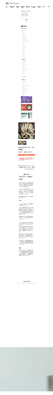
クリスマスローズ (25, 41)
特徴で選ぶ (17, 7)
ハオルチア (24, 61)
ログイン (49, 7)
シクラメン (24, 36)
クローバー (24, 37)
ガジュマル (24, 90)
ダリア (23, 53)
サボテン (23, 94)
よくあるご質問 (33, 7)
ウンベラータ (24, 82)
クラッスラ (24, 65)
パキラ (23, 83)
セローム (23, 92)
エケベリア (24, 63)
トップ (7, 7)
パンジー (23, 32)
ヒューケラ (24, 51)
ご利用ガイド (28, 7)
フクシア (23, 56)
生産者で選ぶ (23, 7)
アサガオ (23, 48)
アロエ (23, 72)
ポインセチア (24, 39)
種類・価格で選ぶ (12, 7)
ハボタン (23, 34)
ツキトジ (23, 73)
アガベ (23, 70)
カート (44, 7)
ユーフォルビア (25, 68)
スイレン (23, 49)
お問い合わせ (39, 7)
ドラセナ (23, 87)
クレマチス (24, 46)
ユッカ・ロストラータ (26, 85)
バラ (23, 44)
